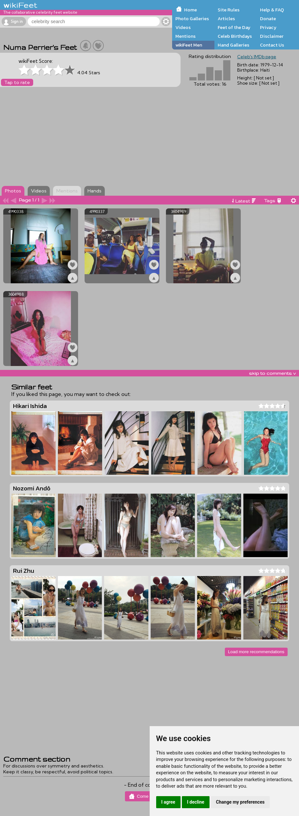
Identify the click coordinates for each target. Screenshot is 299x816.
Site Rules (228, 9)
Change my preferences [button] (240, 802)
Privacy (268, 27)
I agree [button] (168, 802)
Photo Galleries (192, 18)
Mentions (185, 36)
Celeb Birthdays (235, 36)
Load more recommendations (256, 651)
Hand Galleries (233, 45)
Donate (268, 18)
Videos (183, 27)
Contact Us (272, 45)
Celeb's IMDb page (256, 56)
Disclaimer (271, 36)
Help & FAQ (272, 9)
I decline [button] (195, 802)
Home (190, 9)
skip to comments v (272, 373)
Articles (226, 18)
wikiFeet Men (188, 45)
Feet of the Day (234, 27)
